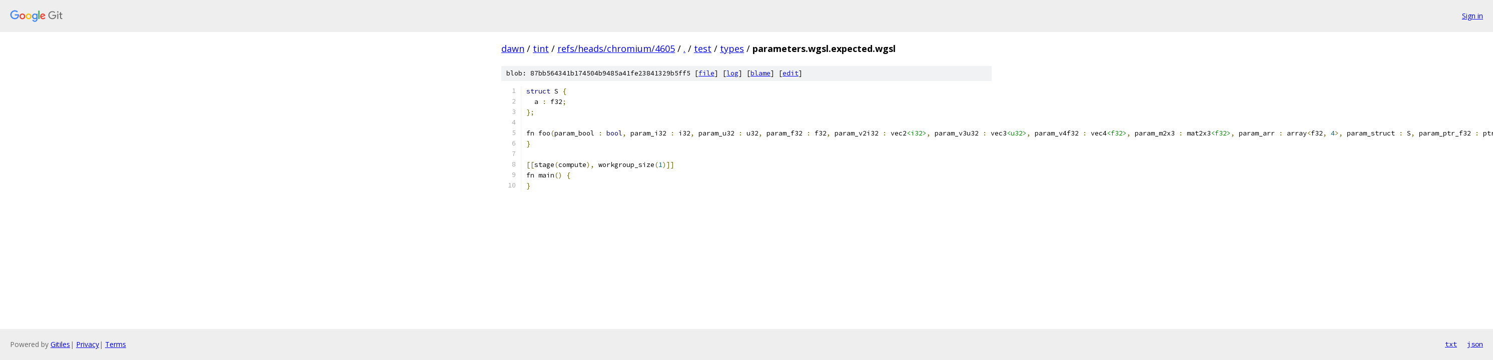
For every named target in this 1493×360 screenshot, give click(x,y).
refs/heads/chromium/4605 (616, 48)
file (706, 73)
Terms (115, 344)
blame (761, 73)
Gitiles (60, 344)
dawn (512, 48)
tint (541, 48)
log (732, 73)
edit (791, 73)
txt (1451, 344)
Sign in (1472, 15)
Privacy (87, 344)
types (732, 48)
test (702, 48)
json (1475, 344)
